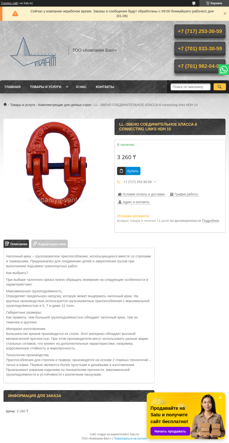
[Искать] (220, 86)
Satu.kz (134, 434)
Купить (132, 171)
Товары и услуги (45, 87)
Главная (13, 87)
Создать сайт (9, 3)
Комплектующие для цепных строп (64, 105)
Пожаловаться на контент (130, 438)
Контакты (105, 87)
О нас (81, 87)
